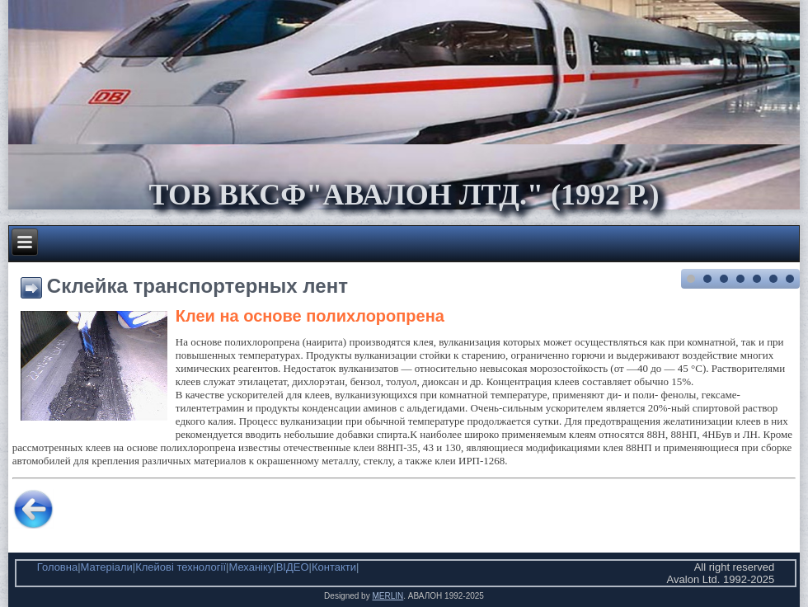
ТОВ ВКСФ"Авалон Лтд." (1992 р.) (403, 194)
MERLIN (387, 595)
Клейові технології (180, 567)
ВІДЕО (292, 567)
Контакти (334, 567)
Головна (57, 567)
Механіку (250, 567)
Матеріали (107, 567)
